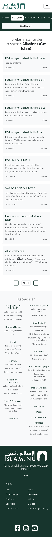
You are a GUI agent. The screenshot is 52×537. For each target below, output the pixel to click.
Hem (8, 489)
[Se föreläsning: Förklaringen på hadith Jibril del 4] (26, 58)
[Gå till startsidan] (13, 6)
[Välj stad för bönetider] (26, 26)
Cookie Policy (12, 508)
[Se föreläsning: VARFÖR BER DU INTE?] (26, 188)
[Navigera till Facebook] (17, 528)
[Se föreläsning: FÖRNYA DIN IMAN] (26, 160)
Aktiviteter (33, 494)
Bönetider (10, 503)
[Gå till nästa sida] (35, 283)
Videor (31, 499)
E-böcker (10, 499)
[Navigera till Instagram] (26, 528)
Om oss (31, 503)
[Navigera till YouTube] (35, 528)
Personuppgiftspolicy (38, 508)
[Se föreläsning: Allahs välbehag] (26, 250)
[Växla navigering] (46, 6)
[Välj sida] (26, 283)
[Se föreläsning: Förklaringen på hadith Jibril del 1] (26, 132)
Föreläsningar (12, 494)
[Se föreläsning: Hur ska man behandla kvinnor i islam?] (26, 217)
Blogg (30, 489)
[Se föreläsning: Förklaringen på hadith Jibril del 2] (26, 107)
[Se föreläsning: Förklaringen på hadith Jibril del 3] (26, 79)
